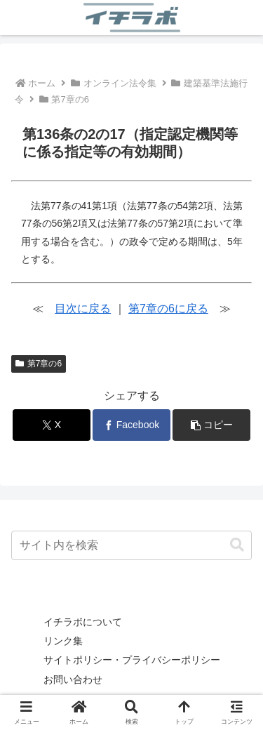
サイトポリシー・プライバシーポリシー (131, 659)
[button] (211, 425)
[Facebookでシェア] (131, 425)
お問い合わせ (72, 679)
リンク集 (63, 640)
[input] (131, 545)
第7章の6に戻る (168, 308)
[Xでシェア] (51, 425)
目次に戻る (83, 308)
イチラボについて (82, 622)
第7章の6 (38, 364)
